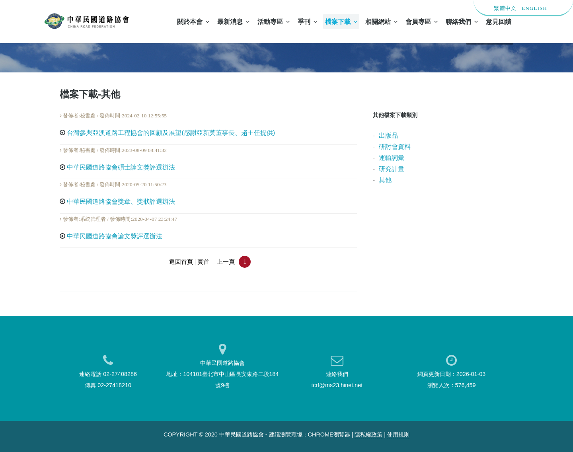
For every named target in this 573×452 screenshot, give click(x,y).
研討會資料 (395, 146)
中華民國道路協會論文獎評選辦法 (114, 236)
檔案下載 (341, 21)
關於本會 (193, 21)
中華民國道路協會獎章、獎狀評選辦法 (121, 201)
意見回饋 (498, 21)
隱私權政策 (368, 434)
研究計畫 (391, 169)
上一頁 (226, 262)
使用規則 (398, 434)
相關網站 (381, 21)
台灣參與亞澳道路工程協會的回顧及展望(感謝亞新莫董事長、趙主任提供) (171, 132)
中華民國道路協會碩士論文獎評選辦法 (121, 167)
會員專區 (421, 21)
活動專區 (273, 21)
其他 (385, 180)
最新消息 (233, 21)
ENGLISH (534, 8)
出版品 (388, 135)
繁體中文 (505, 8)
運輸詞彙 (391, 157)
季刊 (307, 21)
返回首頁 (181, 262)
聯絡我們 (462, 21)
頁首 (203, 262)
